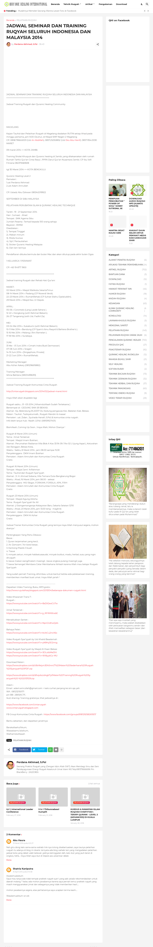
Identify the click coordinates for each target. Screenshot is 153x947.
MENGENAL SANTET (128, 325)
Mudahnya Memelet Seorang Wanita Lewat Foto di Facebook (47, 11)
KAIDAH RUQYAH (128, 298)
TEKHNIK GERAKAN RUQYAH (128, 379)
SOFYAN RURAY (128, 369)
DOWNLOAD (128, 279)
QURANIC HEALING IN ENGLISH (128, 354)
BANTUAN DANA (128, 274)
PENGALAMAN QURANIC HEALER (128, 340)
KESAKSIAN (128, 303)
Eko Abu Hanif (73, 140)
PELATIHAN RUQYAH (27, 20)
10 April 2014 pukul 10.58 (22, 872)
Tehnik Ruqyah (71, 4)
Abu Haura (19, 840)
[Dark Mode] (142, 4)
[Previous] (144, 11)
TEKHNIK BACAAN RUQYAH (128, 374)
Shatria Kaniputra (23, 868)
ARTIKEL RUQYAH (128, 269)
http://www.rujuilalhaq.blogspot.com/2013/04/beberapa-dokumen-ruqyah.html (46, 590)
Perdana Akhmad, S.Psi (31, 762)
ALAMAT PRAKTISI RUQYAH (128, 260)
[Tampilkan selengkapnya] (61, 749)
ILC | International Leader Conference (19, 810)
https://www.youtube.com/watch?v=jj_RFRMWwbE (32, 613)
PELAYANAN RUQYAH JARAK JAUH (128, 335)
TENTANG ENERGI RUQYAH (128, 393)
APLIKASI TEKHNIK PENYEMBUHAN (128, 264)
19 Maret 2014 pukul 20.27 (23, 843)
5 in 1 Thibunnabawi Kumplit (48, 810)
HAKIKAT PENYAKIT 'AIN (128, 289)
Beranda (55, 4)
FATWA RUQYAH (128, 284)
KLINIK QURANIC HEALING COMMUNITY (128, 309)
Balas (9, 860)
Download (121, 4)
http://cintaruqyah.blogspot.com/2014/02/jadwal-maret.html (36, 391)
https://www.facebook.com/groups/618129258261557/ (70, 714)
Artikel (89, 4)
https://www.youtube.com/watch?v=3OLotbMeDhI (31, 652)
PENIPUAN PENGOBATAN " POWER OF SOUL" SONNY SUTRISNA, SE (116, 203)
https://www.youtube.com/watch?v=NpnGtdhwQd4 (32, 623)
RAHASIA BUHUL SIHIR (128, 359)
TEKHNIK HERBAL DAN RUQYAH (128, 383)
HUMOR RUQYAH (128, 294)
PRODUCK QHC (128, 345)
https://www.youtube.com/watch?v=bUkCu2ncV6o (31, 632)
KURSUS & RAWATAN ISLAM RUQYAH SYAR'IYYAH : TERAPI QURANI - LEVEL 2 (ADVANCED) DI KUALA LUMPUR (85, 814)
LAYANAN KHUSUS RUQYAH (128, 320)
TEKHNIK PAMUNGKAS (128, 388)
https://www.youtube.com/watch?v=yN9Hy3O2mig (31, 642)
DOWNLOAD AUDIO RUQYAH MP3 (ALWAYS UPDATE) (137, 202)
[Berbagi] (98, 44)
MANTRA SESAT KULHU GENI (116, 231)
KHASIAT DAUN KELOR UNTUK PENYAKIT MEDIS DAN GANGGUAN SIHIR (137, 235)
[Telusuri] (147, 4)
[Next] (148, 11)
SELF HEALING (128, 364)
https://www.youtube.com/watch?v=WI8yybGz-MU (31, 655)
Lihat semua (94, 784)
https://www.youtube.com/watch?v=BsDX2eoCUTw (32, 603)
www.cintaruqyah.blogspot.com (22, 708)
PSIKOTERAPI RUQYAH (128, 349)
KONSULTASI (128, 316)
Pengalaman (105, 4)
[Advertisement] (53, 71)
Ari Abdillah (37, 140)
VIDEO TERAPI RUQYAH (128, 398)
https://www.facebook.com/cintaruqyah (26, 704)
